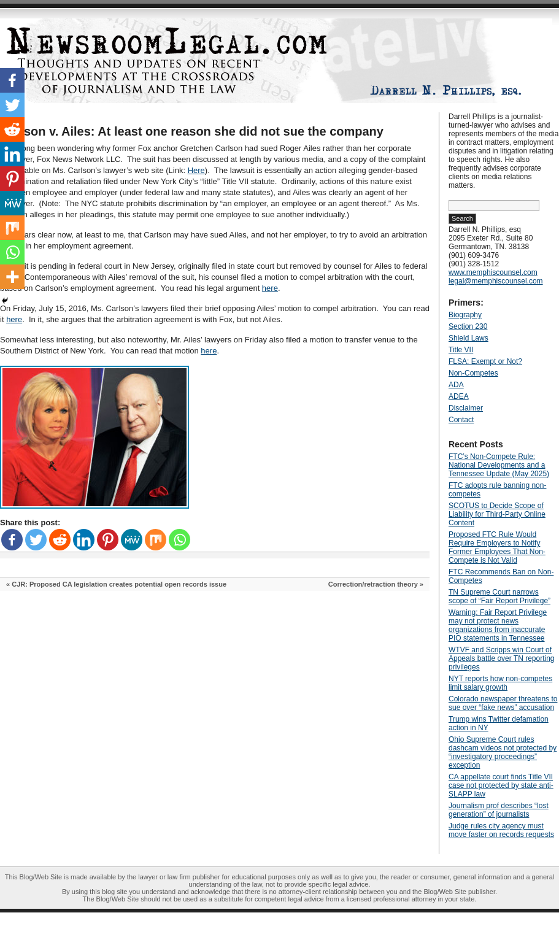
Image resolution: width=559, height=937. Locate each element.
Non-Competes (473, 373)
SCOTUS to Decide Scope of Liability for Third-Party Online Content (497, 514)
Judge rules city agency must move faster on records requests (501, 830)
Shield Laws (468, 338)
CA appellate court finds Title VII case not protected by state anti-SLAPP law (501, 785)
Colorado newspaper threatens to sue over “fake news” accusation (503, 703)
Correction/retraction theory (373, 584)
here (270, 288)
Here (196, 170)
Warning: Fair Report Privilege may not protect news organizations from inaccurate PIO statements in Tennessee (498, 625)
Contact (461, 419)
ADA (456, 384)
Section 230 (468, 326)
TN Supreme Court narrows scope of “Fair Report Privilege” (499, 596)
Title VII (461, 349)
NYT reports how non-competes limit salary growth (500, 683)
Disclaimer (466, 408)
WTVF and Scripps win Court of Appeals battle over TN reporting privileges (502, 658)
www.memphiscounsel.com (493, 272)
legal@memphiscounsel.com (496, 281)
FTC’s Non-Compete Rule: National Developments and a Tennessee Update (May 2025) (499, 465)
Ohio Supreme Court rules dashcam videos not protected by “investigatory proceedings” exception (503, 752)
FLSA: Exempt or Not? (485, 361)
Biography (465, 314)
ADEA (459, 396)
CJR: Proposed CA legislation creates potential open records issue (119, 584)
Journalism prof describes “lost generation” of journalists (499, 810)
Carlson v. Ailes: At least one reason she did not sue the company (192, 131)
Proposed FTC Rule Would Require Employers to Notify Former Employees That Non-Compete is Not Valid (497, 547)
